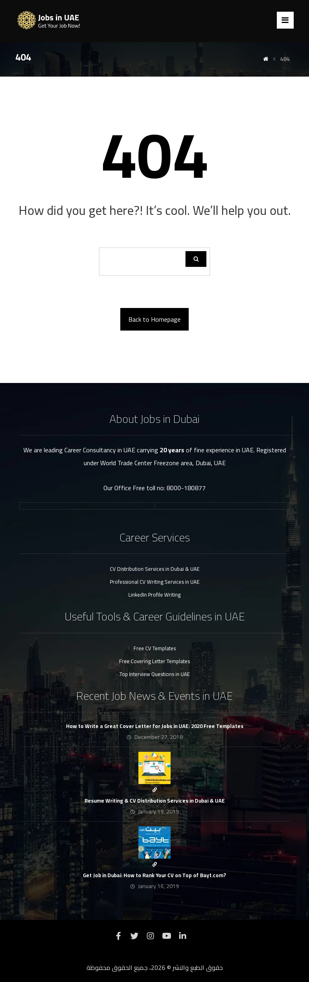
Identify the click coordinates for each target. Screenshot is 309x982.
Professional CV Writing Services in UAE (155, 582)
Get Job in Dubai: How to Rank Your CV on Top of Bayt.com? (154, 875)
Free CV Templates (155, 648)
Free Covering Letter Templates (154, 661)
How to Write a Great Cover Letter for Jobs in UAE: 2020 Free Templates (154, 726)
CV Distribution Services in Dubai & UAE (155, 569)
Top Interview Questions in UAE (154, 674)
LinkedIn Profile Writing (154, 594)
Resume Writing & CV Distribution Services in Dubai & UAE (154, 800)
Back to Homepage (154, 319)
